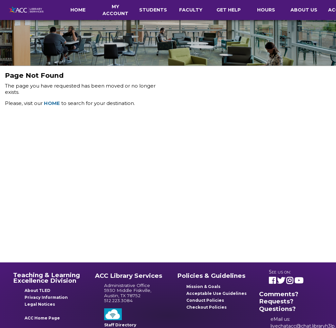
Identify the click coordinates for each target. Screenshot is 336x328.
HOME (52, 103)
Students (153, 10)
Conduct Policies (205, 300)
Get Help (228, 10)
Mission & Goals (203, 286)
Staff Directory (120, 324)
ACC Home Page (42, 318)
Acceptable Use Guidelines (216, 293)
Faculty (190, 10)
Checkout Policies (206, 307)
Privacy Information (46, 297)
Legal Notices (40, 304)
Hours (266, 10)
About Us (303, 10)
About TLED (37, 290)
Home (77, 10)
